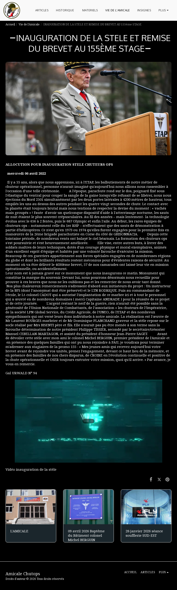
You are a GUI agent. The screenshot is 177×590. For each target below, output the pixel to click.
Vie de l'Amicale (29, 24)
